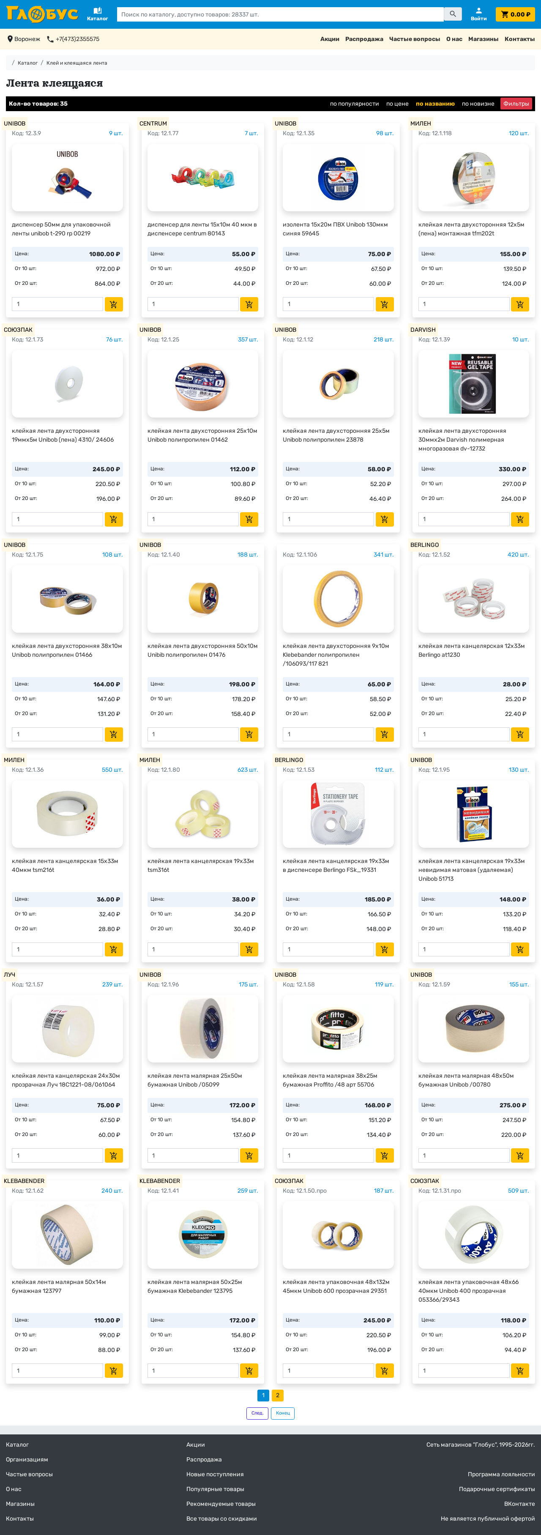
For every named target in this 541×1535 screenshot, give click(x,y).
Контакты (520, 39)
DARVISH (423, 329)
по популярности (354, 103)
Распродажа (364, 39)
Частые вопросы (414, 39)
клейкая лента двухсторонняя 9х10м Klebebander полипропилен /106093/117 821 (336, 654)
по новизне (478, 103)
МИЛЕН (420, 123)
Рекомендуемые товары (221, 1504)
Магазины (483, 39)
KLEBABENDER (24, 1181)
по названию (435, 103)
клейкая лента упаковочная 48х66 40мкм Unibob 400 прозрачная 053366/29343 (468, 1290)
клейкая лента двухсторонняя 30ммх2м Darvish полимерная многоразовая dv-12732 (462, 439)
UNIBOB (14, 123)
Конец (283, 1413)
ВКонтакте (519, 1504)
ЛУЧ (9, 974)
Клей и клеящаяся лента (76, 63)
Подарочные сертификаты (497, 1489)
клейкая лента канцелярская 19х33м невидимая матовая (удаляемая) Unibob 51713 (471, 870)
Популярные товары (215, 1489)
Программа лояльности (501, 1474)
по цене (397, 103)
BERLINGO (424, 545)
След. (257, 1413)
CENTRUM (153, 123)
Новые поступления (215, 1474)
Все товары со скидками (221, 1518)
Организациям (27, 1459)
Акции (329, 39)
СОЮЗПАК (18, 329)
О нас (454, 39)
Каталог (28, 63)
